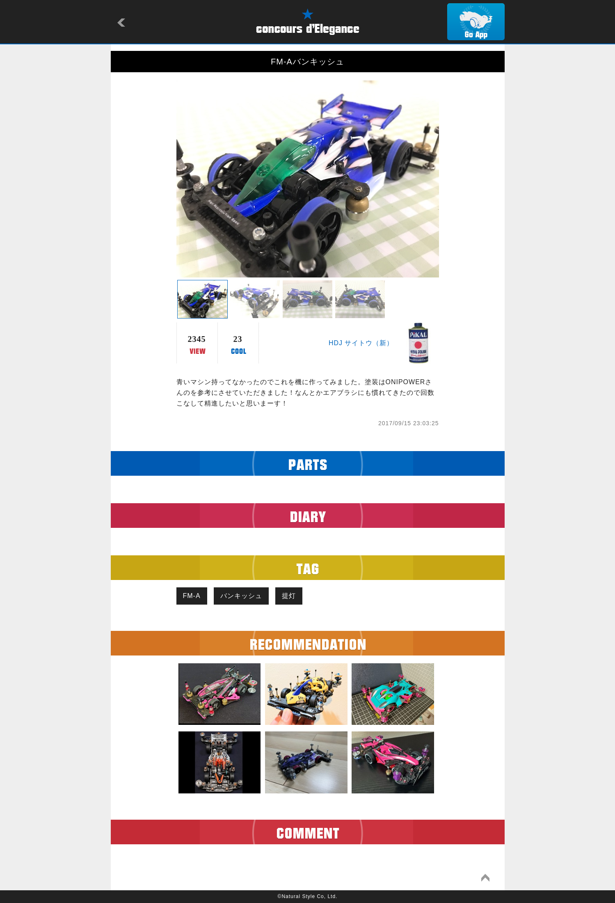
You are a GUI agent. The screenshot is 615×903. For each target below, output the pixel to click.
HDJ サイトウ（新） (361, 342)
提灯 (289, 595)
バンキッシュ (241, 595)
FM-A (192, 595)
